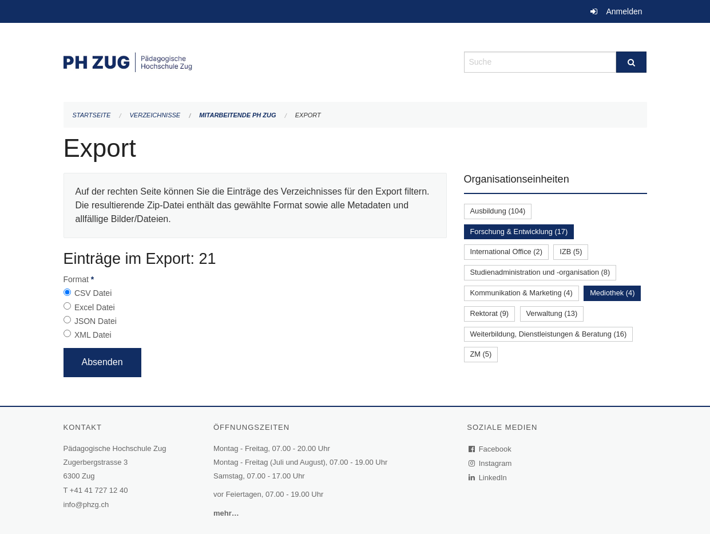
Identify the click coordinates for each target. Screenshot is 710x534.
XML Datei (93, 334)
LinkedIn (488, 477)
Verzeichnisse (155, 115)
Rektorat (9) (489, 313)
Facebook (490, 449)
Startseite (92, 115)
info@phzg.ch (86, 504)
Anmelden (624, 11)
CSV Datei (93, 293)
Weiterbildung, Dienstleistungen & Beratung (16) (548, 334)
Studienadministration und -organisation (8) (540, 272)
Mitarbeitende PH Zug (237, 115)
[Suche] (631, 62)
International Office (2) (506, 251)
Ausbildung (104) (498, 211)
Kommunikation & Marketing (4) (521, 292)
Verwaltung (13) (552, 313)
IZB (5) (571, 251)
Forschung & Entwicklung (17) (519, 231)
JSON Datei (95, 321)
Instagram (490, 463)
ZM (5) (481, 354)
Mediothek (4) (612, 292)
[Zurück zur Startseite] (255, 61)
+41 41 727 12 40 (99, 490)
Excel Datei (94, 307)
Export (308, 115)
